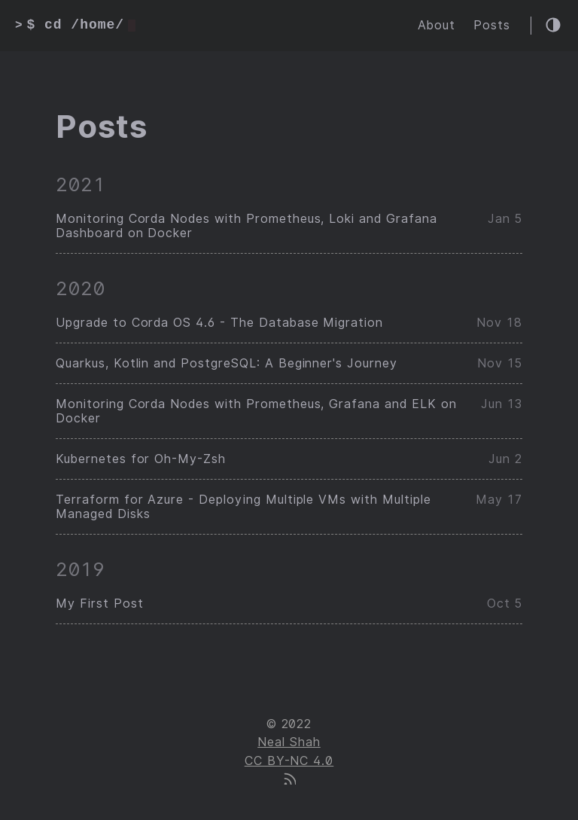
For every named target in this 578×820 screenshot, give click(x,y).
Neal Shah (289, 742)
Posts (491, 25)
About (436, 25)
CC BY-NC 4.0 (289, 761)
